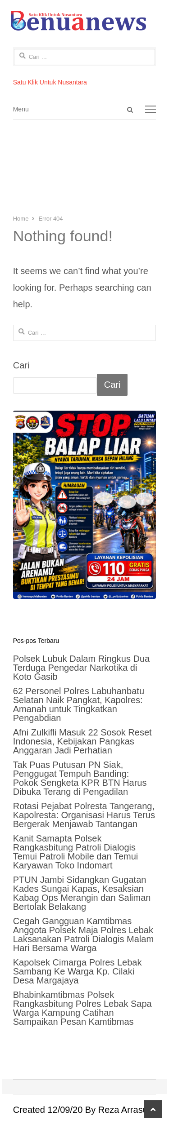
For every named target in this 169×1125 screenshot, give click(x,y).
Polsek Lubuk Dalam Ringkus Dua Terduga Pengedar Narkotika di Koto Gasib (81, 668)
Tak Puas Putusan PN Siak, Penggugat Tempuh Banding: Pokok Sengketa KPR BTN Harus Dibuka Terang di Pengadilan (80, 778)
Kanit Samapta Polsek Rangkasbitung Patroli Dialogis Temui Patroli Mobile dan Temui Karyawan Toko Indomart (75, 851)
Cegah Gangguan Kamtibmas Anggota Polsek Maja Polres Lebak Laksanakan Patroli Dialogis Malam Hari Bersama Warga (83, 934)
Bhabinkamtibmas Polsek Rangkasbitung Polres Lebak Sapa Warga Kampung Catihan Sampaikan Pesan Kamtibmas (82, 1008)
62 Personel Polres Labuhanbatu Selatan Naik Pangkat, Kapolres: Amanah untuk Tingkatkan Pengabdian (78, 704)
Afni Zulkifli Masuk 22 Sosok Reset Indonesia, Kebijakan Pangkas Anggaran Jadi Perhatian (82, 741)
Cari (21, 365)
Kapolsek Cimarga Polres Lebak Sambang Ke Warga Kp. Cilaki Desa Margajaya (77, 971)
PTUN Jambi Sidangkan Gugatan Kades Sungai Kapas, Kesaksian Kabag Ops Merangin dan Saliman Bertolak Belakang (82, 893)
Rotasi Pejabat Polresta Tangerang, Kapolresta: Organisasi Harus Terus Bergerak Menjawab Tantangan (84, 815)
